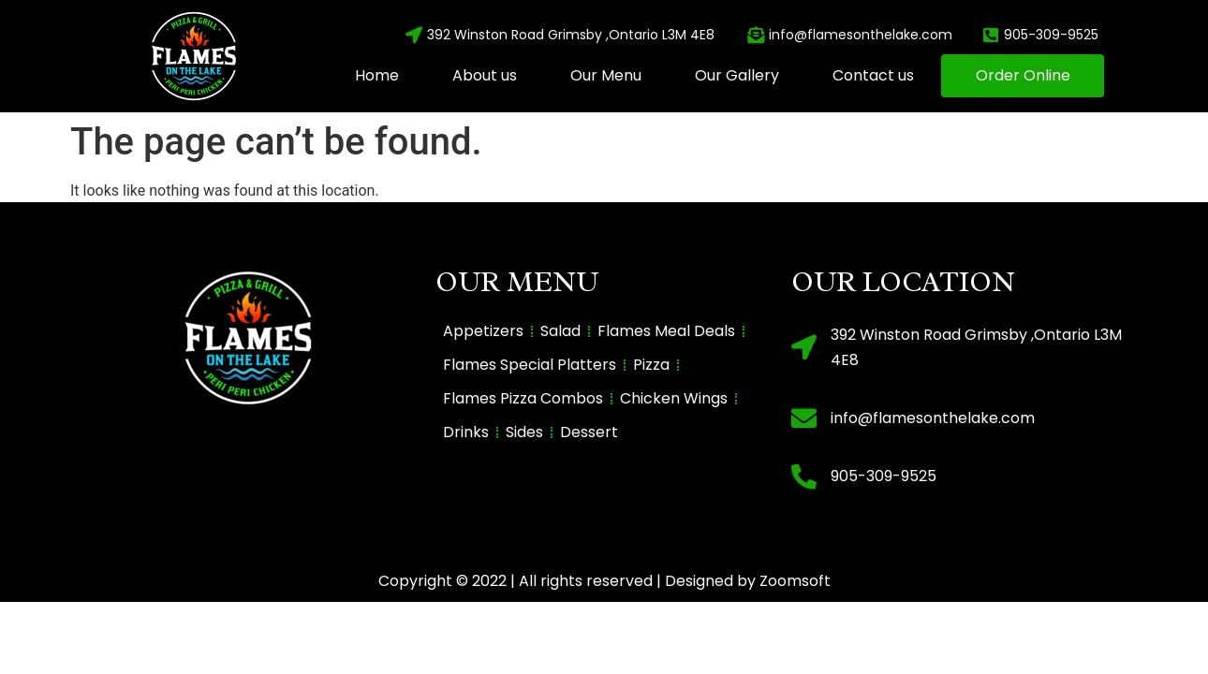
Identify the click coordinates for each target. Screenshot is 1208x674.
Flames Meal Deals (666, 331)
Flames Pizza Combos (523, 398)
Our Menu (605, 75)
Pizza (651, 364)
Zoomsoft (795, 581)
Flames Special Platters (529, 364)
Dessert (589, 432)
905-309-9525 (883, 476)
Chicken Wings (674, 398)
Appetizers (483, 331)
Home (377, 75)
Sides (524, 432)
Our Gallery (737, 75)
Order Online (1023, 75)
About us (484, 75)
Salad (560, 331)
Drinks (466, 432)
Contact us (873, 75)
